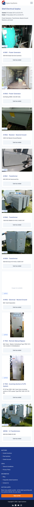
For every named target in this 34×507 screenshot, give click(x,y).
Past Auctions (6, 456)
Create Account (7, 459)
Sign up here (17, 495)
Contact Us (6, 483)
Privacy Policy (6, 469)
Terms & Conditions (8, 466)
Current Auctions (7, 453)
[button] (31, 3)
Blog (4, 476)
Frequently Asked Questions (10, 480)
